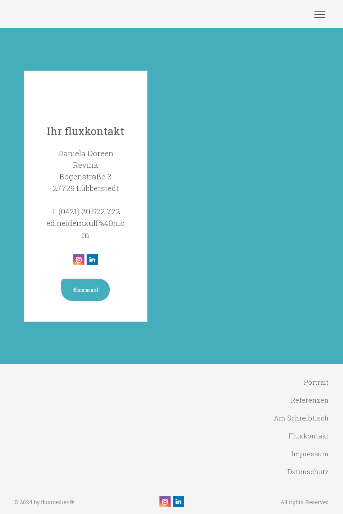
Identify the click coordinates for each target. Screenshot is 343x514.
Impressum (310, 453)
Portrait (316, 382)
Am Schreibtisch (301, 417)
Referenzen (310, 399)
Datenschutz (308, 471)
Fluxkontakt (309, 435)
